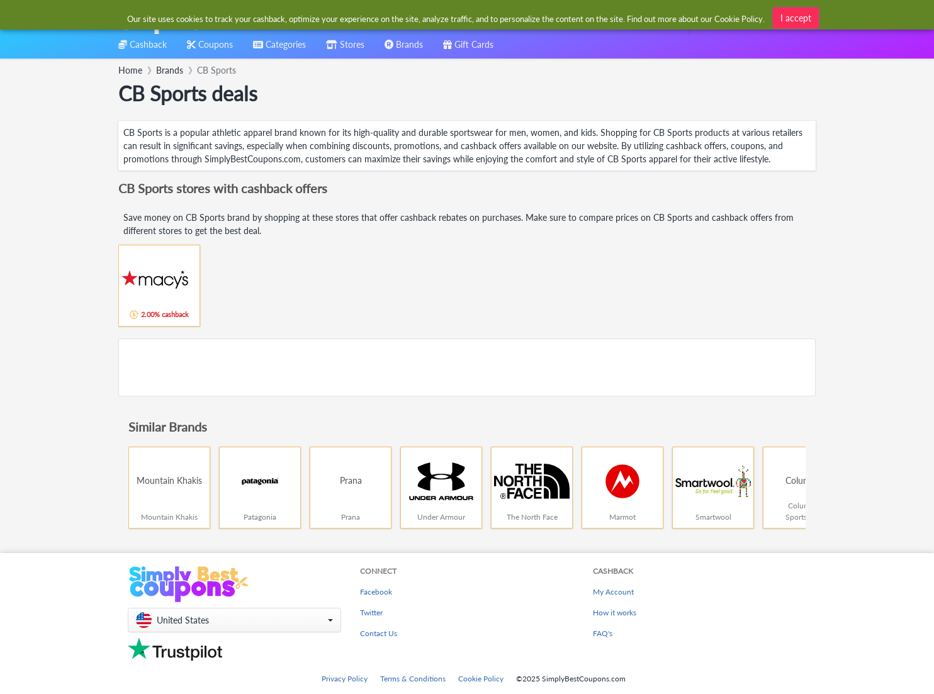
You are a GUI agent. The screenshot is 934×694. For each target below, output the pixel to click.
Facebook (376, 591)
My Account (613, 591)
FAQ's (602, 633)
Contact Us (378, 633)
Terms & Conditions (413, 678)
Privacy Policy (345, 678)
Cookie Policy (481, 678)
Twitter (371, 612)
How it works (614, 612)
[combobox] (446, 18)
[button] (234, 620)
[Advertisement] (467, 367)
